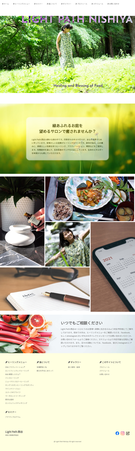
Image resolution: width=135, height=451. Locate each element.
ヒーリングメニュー (21, 3)
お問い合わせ (113, 3)
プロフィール (81, 3)
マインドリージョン (12, 388)
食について (52, 3)
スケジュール (97, 3)
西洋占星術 (9, 399)
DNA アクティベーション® (15, 367)
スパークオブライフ (12, 392)
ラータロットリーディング (15, 396)
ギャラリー (66, 3)
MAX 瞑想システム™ (12, 374)
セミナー (38, 3)
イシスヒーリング (12, 378)
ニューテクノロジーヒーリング (17, 381)
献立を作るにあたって (45, 370)
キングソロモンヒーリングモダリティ (19, 385)
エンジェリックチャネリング (16, 403)
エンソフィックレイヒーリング (17, 370)
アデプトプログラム (12, 417)
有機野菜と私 (42, 367)
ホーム (5, 3)
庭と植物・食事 (74, 367)
